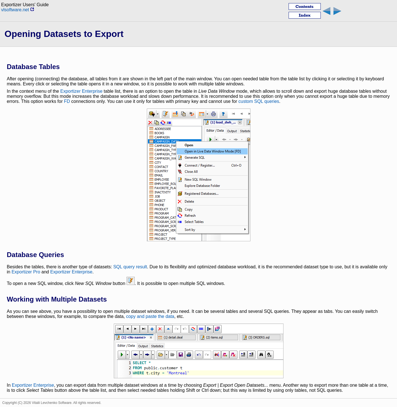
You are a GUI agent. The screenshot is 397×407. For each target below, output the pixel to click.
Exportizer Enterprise (81, 91)
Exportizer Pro (26, 271)
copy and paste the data (150, 316)
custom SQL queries (258, 101)
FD (67, 101)
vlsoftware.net (17, 9)
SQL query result (130, 266)
